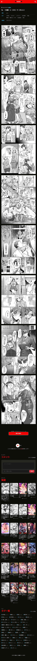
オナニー (12, 642)
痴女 (15, 637)
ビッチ (14, 648)
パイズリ (14, 635)
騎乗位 (4, 630)
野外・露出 (5, 635)
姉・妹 (12, 630)
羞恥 (27, 637)
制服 (25, 627)
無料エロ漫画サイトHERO (20, 655)
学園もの (20, 630)
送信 (32, 471)
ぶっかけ (31, 635)
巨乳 (19, 614)
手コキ (20, 642)
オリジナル (6, 622)
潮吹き (11, 632)
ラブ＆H (24, 622)
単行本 (27, 614)
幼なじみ (5, 640)
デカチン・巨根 (6, 637)
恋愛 (18, 632)
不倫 (20, 645)
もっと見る (33, 611)
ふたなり (12, 15)
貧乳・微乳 (25, 619)
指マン (13, 645)
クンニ (19, 640)
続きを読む (18, 433)
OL (21, 637)
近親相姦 (23, 635)
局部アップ (5, 648)
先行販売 (24, 15)
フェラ (21, 617)
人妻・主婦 (6, 619)
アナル (27, 630)
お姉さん (27, 640)
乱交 (12, 640)
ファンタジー (17, 627)
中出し (5, 617)
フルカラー (15, 619)
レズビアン (18, 15)
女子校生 (13, 617)
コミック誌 (15, 622)
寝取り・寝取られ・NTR (11, 17)
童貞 (26, 645)
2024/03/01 (9, 20)
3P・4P (26, 624)
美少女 (29, 617)
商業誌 (9, 7)
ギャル (4, 642)
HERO (18, 1)
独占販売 (19, 17)
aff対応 (7, 15)
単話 (28, 15)
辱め (24, 17)
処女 (19, 624)
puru (7, 13)
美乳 (4, 632)
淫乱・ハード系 (6, 627)
